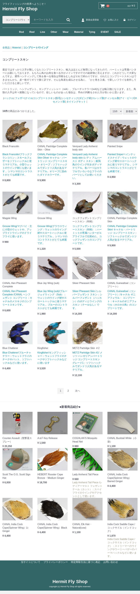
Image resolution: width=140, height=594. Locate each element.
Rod (21, 32)
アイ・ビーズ (127, 98)
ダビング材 (85, 98)
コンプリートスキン (44, 98)
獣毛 (58, 98)
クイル (29, 98)
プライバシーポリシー (56, 562)
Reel (32, 32)
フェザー (19, 98)
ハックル (9, 98)
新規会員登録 (90, 20)
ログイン (129, 20)
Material (78, 32)
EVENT (105, 32)
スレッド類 (98, 98)
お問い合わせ (110, 562)
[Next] (77, 391)
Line (42, 32)
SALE (117, 32)
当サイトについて (30, 562)
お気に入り (111, 20)
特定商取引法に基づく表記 (85, 562)
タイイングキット (76, 101)
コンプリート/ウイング (35, 47)
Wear (66, 32)
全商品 (6, 47)
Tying (92, 32)
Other (54, 32)
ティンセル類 (112, 98)
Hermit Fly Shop (19, 8)
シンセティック (69, 98)
